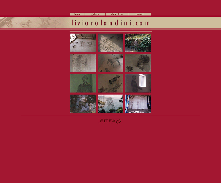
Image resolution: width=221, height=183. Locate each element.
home (77, 14)
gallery (95, 14)
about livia (116, 14)
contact (140, 14)
